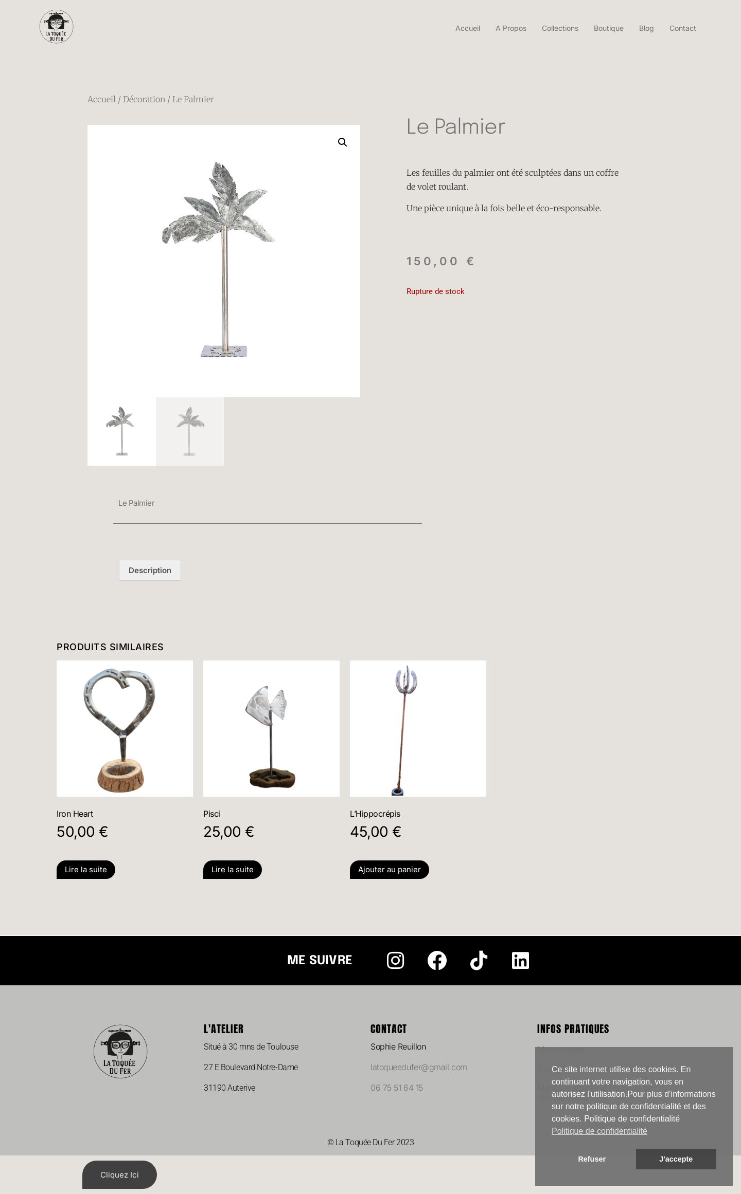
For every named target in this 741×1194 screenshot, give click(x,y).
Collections (560, 28)
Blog (646, 28)
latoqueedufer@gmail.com (418, 1067)
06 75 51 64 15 (396, 1087)
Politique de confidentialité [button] (599, 1131)
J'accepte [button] (676, 1159)
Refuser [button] (592, 1159)
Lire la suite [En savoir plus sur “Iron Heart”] (86, 869)
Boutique (609, 28)
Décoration (144, 99)
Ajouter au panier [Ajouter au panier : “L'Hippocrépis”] (389, 869)
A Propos (511, 28)
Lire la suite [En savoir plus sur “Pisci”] (232, 869)
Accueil (467, 28)
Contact (682, 28)
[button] (342, 142)
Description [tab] (150, 570)
